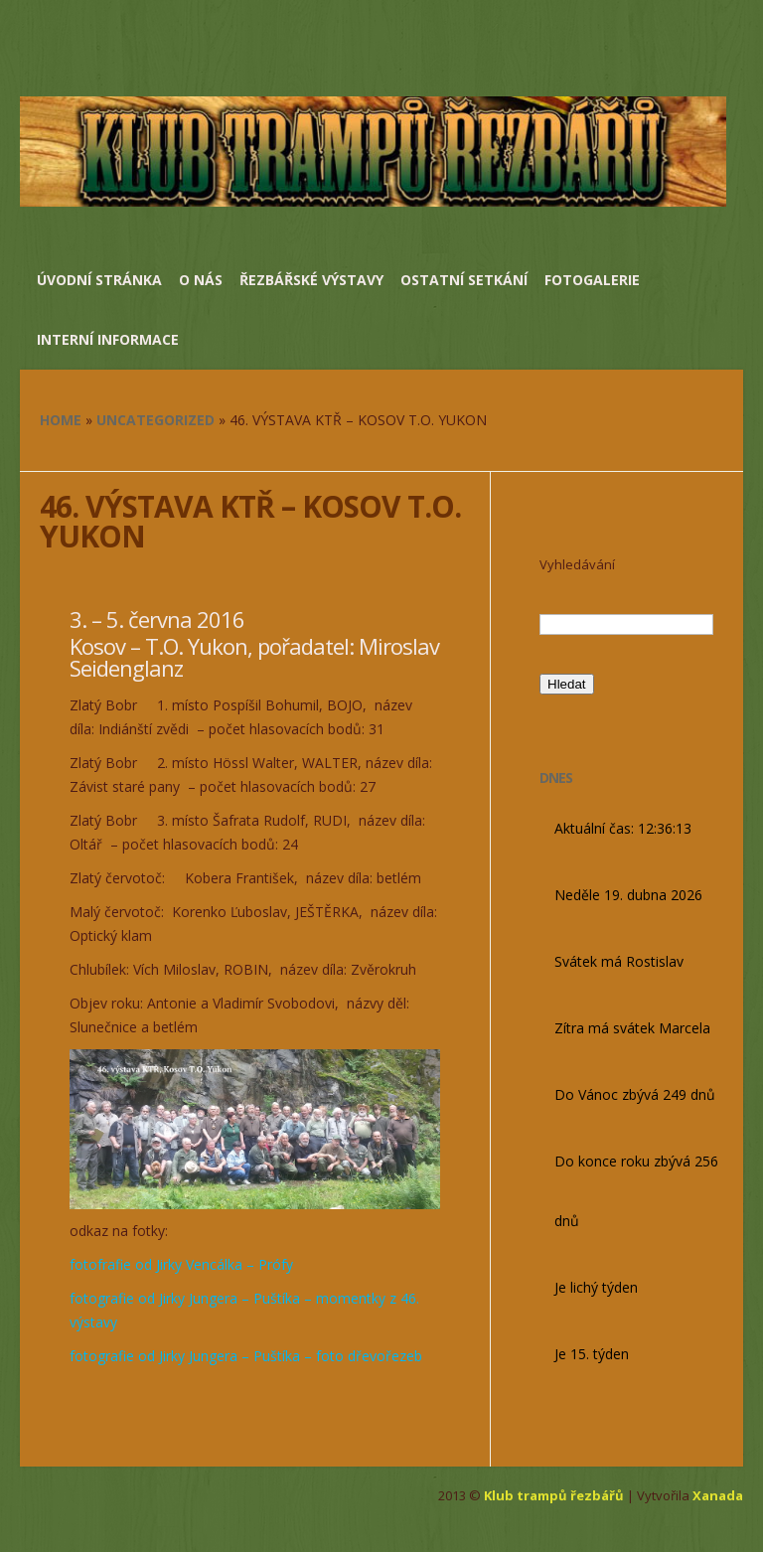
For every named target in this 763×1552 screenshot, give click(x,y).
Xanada (717, 1495)
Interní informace (108, 339)
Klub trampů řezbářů (554, 1495)
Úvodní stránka (99, 279)
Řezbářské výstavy (311, 279)
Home (60, 419)
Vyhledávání (577, 564)
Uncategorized (155, 419)
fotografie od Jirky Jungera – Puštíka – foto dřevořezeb (246, 1355)
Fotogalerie (592, 279)
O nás (201, 279)
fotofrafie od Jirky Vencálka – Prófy (181, 1264)
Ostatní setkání (464, 279)
